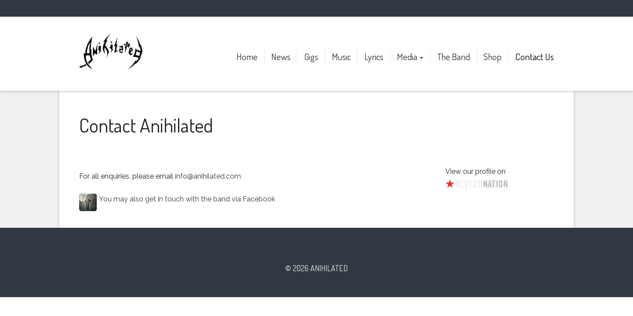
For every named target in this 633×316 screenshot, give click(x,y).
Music (341, 56)
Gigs (311, 56)
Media (410, 56)
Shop (493, 56)
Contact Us (534, 56)
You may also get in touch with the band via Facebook (187, 199)
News (281, 56)
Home (247, 56)
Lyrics (373, 56)
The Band (453, 56)
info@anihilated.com (208, 176)
